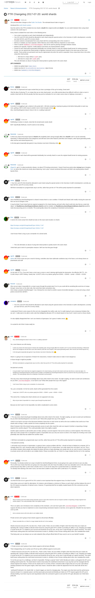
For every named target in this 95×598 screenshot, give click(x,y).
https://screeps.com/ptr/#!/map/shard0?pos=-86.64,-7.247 (27, 225)
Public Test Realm (36, 22)
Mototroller (13, 134)
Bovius (12, 87)
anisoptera (13, 301)
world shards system (25, 25)
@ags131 (13, 167)
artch (11, 20)
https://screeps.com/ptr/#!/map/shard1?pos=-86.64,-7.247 (27, 228)
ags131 (12, 103)
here (11, 169)
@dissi (12, 258)
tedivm (12, 180)
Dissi (11, 217)
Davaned (12, 283)
